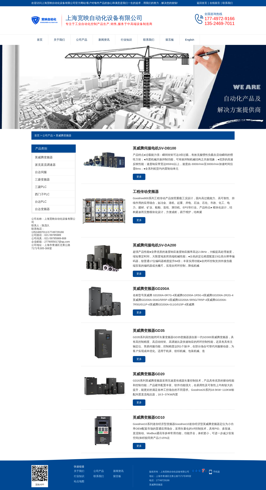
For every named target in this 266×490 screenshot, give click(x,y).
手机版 (216, 471)
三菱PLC (41, 186)
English (189, 39)
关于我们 (59, 39)
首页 (39, 39)
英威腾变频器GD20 (149, 374)
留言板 (170, 39)
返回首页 (202, 2)
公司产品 (81, 39)
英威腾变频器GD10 (149, 417)
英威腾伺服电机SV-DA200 (154, 245)
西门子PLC (42, 194)
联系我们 (227, 2)
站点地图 (79, 481)
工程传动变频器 (146, 192)
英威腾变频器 (63, 135)
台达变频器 (42, 209)
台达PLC (41, 201)
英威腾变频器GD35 (149, 331)
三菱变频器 (42, 179)
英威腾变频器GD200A (151, 289)
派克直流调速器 (45, 164)
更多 (139, 176)
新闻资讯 (104, 39)
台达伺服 (41, 172)
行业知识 (126, 39)
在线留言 (215, 2)
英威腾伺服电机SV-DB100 (154, 148)
